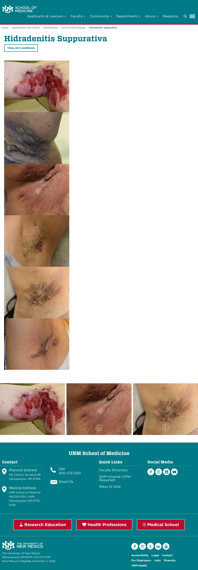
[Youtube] (174, 471)
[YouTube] (166, 546)
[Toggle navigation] (192, 16)
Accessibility (139, 555)
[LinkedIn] (166, 471)
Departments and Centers (26, 27)
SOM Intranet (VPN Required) (114, 478)
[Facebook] (150, 471)
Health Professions (104, 524)
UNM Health (139, 565)
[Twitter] (150, 546)
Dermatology (51, 27)
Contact (167, 555)
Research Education (42, 524)
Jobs (157, 560)
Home (5, 27)
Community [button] (101, 16)
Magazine (170, 16)
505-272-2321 (70, 473)
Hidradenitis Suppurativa (103, 27)
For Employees (141, 560)
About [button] (151, 16)
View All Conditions (21, 48)
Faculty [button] (78, 16)
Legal (155, 555)
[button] (185, 16)
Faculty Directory (113, 470)
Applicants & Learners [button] (46, 16)
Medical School (161, 524)
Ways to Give (110, 486)
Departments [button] (128, 16)
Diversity (170, 560)
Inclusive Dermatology (73, 27)
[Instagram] (158, 471)
